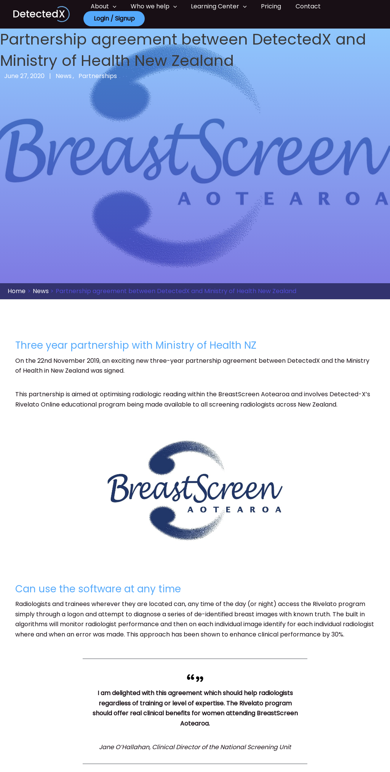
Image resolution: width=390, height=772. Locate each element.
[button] (111, 6)
